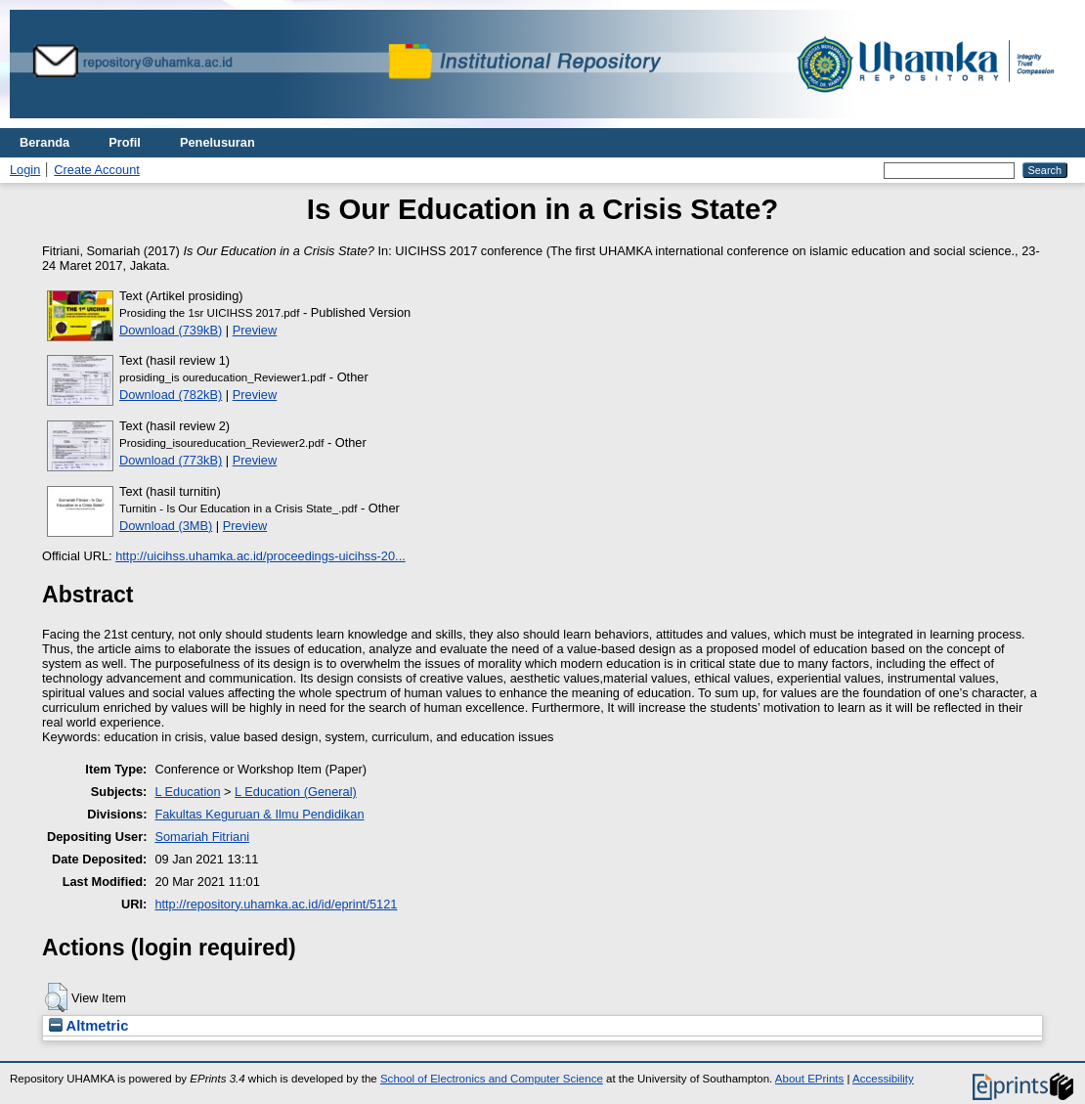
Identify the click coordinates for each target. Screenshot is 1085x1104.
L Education (187, 791)
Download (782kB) (170, 394)
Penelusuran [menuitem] (217, 142)
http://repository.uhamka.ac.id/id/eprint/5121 (275, 904)
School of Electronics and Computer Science (491, 1078)
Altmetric (88, 1026)
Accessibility (883, 1078)
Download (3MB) (165, 525)
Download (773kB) (170, 460)
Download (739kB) (170, 330)
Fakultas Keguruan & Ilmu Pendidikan (259, 814)
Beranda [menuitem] (44, 142)
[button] (56, 997)
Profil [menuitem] (124, 142)
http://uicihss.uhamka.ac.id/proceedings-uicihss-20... (260, 556)
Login (25, 169)
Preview (255, 330)
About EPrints (809, 1078)
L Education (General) (296, 791)
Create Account (97, 169)
